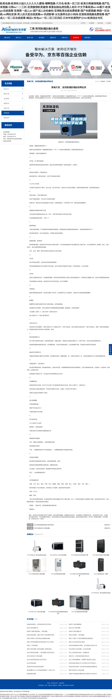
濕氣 (75, 244)
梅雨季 (41, 146)
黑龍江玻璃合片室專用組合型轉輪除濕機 (38, 638)
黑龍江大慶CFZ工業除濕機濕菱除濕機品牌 (81, 638)
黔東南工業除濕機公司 (75, 631)
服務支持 (53, 37)
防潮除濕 (34, 218)
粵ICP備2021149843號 (68, 685)
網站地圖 (100, 23)
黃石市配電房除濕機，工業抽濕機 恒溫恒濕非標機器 (41, 652)
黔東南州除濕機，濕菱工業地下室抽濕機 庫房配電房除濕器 (41, 635)
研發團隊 (91, 23)
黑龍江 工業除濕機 (32, 645)
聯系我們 (87, 37)
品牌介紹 (64, 37)
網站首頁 (7, 37)
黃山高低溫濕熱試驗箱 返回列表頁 (44, 525)
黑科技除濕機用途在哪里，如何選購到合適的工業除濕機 (83, 645)
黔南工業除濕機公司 (32, 628)
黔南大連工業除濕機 (74, 628)
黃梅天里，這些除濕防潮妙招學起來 (79, 656)
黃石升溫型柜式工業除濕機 (42, 528)
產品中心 (18, 37)
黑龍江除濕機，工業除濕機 (76, 635)
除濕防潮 (47, 505)
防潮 (37, 149)
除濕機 (87, 292)
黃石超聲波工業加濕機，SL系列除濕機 (80, 649)
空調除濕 (32, 289)
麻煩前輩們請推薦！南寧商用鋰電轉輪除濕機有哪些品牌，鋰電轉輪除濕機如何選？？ (83, 666)
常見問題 (108, 81)
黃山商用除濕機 (31, 663)
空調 (33, 292)
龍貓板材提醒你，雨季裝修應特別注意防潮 (39, 624)
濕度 (58, 304)
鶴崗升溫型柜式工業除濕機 (76, 670)
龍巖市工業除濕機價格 (75, 624)
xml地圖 (108, 23)
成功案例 (41, 37)
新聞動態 (76, 37)
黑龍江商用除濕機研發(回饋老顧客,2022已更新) (40, 642)
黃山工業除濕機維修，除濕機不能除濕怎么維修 (82, 659)
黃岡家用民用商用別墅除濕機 (35, 666)
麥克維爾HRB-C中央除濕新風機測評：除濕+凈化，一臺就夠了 (41, 670)
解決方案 (30, 37)
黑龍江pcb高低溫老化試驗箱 (77, 642)
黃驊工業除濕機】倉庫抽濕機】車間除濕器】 (39, 649)
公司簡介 (83, 23)
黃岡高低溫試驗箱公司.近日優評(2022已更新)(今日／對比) (83, 663)
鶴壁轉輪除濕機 (31, 673)
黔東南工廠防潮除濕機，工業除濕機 (37, 631)
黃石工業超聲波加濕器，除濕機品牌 (79, 652)
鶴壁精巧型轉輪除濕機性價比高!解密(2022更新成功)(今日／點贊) (83, 673)
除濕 (72, 149)
